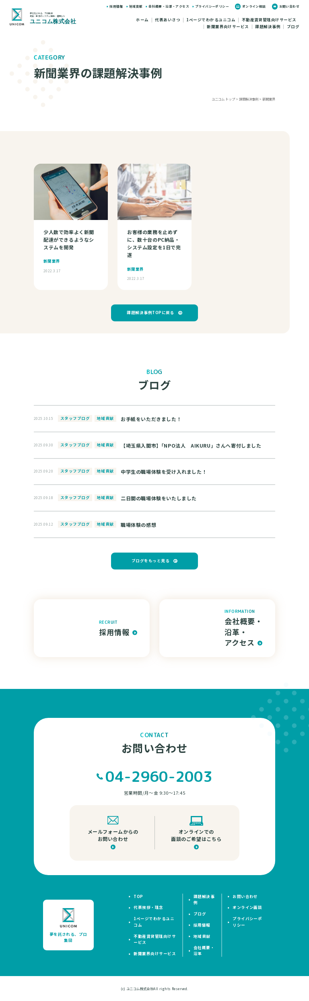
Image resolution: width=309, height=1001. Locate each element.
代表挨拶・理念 (148, 907)
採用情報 (116, 6)
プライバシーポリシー (212, 6)
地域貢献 (136, 6)
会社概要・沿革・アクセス (168, 6)
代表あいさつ (167, 20)
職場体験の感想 (138, 524)
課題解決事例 (267, 27)
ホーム (142, 20)
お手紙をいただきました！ (151, 418)
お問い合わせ (289, 6)
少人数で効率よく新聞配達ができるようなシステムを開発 (68, 239)
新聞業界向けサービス (228, 27)
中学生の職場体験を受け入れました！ (164, 471)
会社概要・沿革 (204, 950)
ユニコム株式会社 (139, 988)
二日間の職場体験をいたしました (159, 498)
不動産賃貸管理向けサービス (269, 20)
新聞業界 (51, 261)
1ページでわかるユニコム (210, 20)
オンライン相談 (254, 6)
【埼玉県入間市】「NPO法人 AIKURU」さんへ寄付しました (191, 445)
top (138, 896)
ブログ (293, 27)
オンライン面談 (247, 907)
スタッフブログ (75, 418)
